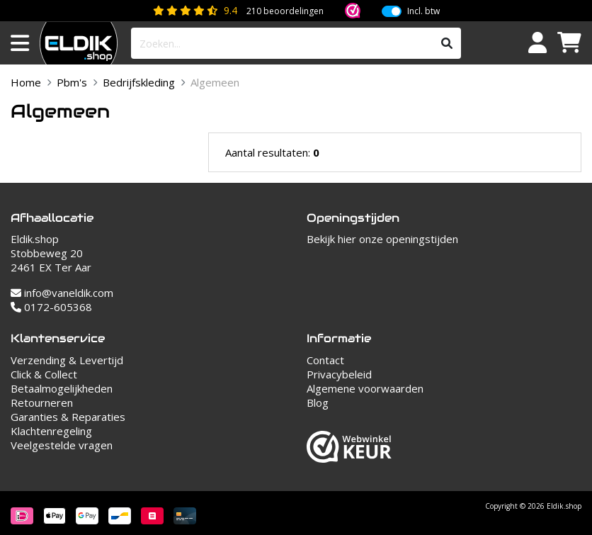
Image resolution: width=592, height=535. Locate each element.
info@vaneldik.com (62, 293)
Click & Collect (44, 374)
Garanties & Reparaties (68, 417)
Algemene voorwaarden (365, 388)
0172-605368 (51, 307)
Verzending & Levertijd (67, 360)
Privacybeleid (339, 374)
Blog (318, 402)
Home (26, 82)
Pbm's (72, 82)
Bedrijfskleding (139, 82)
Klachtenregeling (51, 431)
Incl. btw (423, 11)
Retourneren (42, 402)
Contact (325, 360)
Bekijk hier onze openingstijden (382, 239)
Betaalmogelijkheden (62, 388)
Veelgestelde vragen (62, 445)
